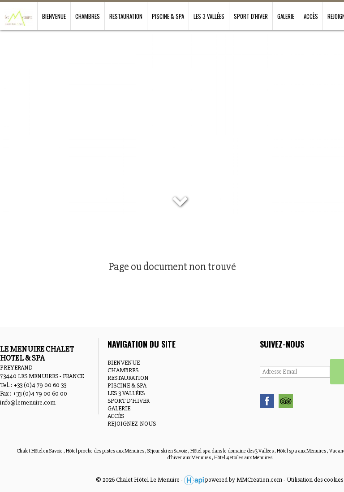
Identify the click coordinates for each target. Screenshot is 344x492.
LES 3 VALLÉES (209, 16)
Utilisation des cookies (315, 479)
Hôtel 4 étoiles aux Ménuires (243, 457)
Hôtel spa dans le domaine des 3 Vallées (232, 451)
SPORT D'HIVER (251, 16)
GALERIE (285, 16)
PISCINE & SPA (168, 16)
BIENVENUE (54, 16)
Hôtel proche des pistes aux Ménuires (105, 451)
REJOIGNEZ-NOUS (132, 423)
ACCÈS (311, 16)
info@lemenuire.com (28, 402)
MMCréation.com (259, 479)
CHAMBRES (87, 16)
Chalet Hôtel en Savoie (40, 451)
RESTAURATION (125, 16)
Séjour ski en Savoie (167, 451)
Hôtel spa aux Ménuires (302, 451)
